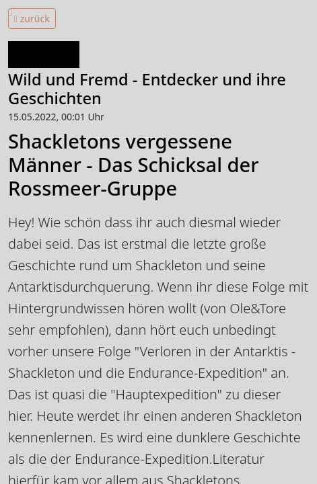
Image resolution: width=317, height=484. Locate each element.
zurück (32, 18)
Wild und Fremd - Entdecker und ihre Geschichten (147, 89)
